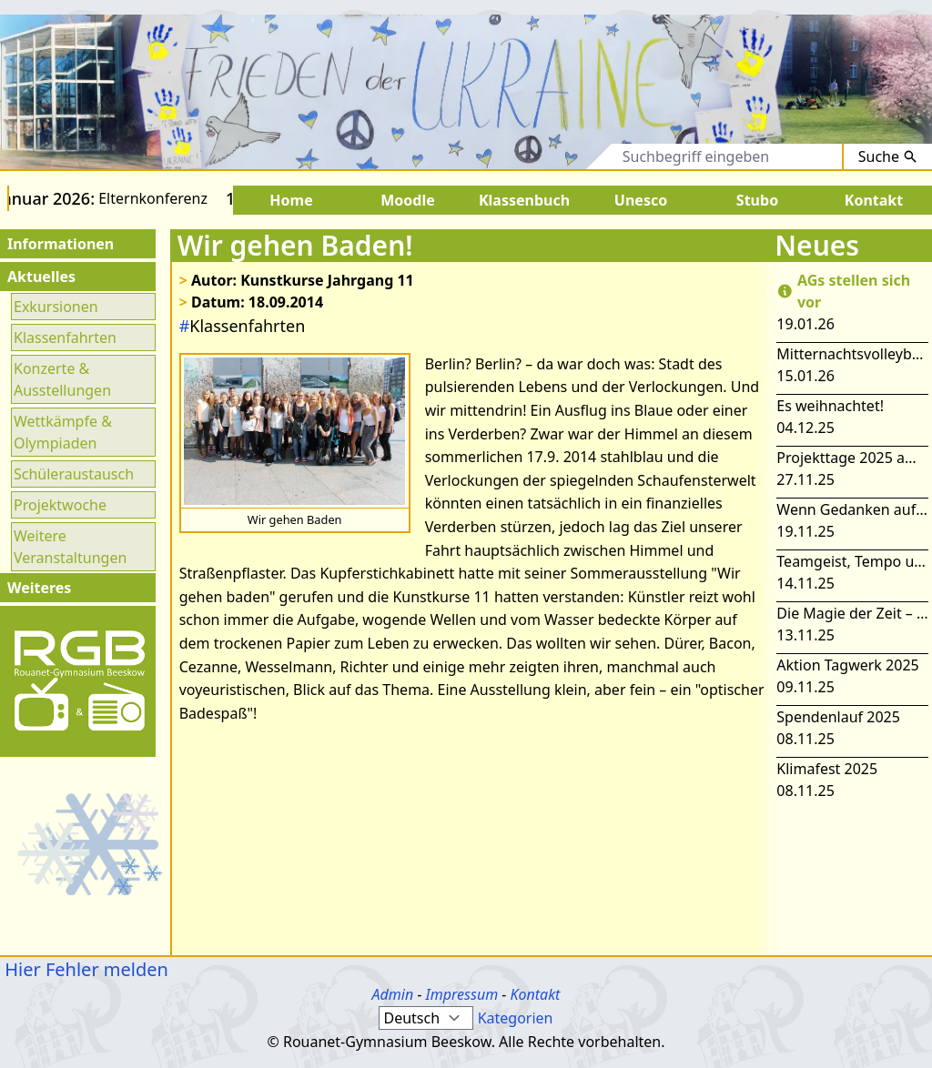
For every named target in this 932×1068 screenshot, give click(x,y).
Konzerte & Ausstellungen (62, 379)
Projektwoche (60, 505)
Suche (887, 156)
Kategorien (515, 1018)
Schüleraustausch (74, 474)
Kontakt (535, 994)
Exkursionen (56, 307)
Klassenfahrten (65, 337)
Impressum (462, 994)
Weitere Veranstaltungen (70, 547)
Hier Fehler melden (84, 969)
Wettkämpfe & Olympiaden (63, 432)
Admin (393, 994)
